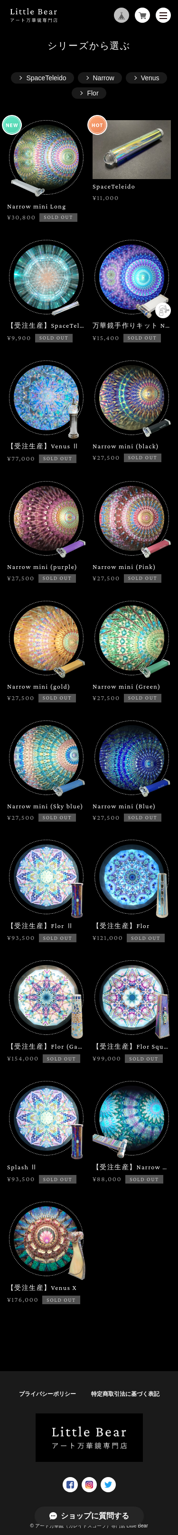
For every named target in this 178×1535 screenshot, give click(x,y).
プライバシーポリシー (47, 1394)
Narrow (103, 78)
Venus (150, 78)
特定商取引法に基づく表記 (125, 1394)
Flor (92, 93)
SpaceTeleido (46, 78)
